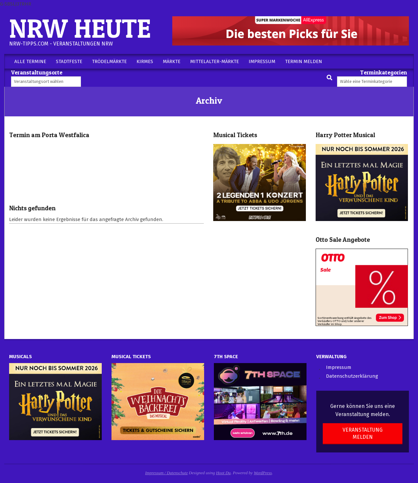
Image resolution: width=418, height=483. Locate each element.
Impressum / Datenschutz (166, 472)
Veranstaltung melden (363, 433)
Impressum (338, 367)
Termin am (49, 135)
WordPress (263, 472)
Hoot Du (223, 472)
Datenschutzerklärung (352, 376)
